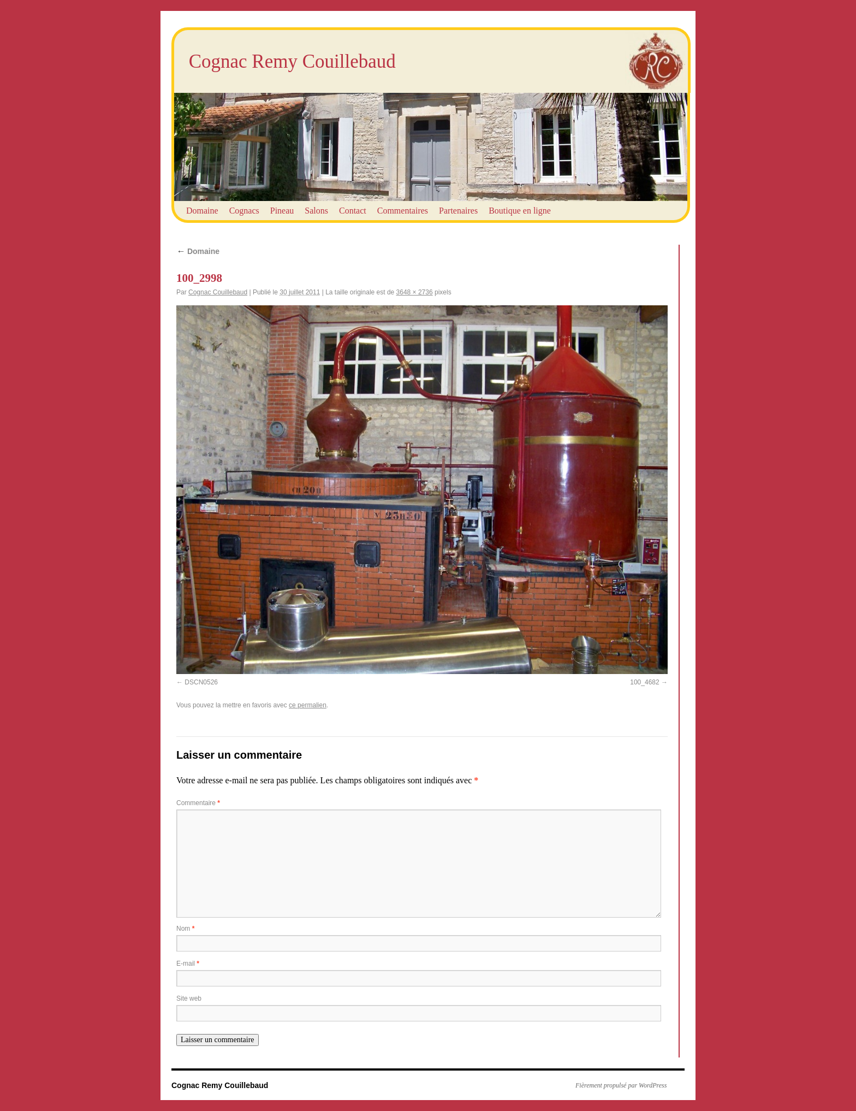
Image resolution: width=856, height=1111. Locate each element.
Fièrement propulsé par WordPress (621, 1085)
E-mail (187, 963)
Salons (316, 210)
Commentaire (198, 803)
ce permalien (307, 705)
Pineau (282, 210)
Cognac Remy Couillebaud (292, 61)
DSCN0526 (201, 682)
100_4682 (644, 682)
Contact (352, 210)
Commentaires (402, 210)
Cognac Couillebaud (217, 292)
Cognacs (244, 210)
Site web (188, 998)
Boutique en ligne (520, 210)
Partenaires (458, 210)
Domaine (202, 210)
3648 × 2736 (414, 292)
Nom (185, 928)
